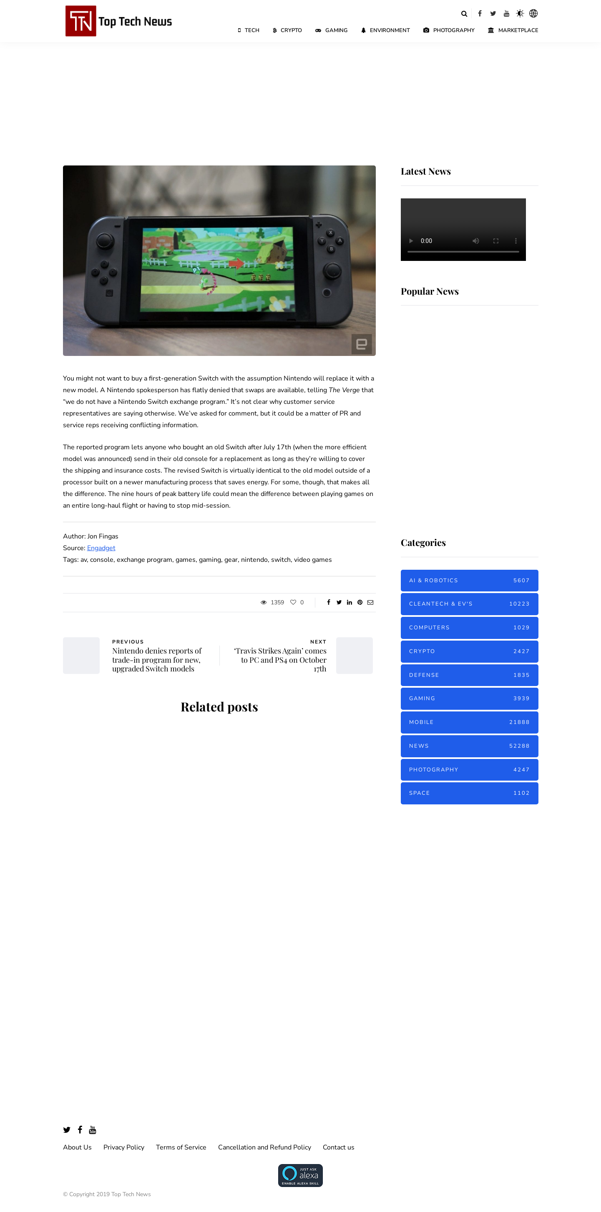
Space (469, 793)
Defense (469, 675)
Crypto (287, 30)
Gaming (331, 30)
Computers (469, 628)
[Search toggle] (465, 13)
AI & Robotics (469, 581)
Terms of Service (181, 1147)
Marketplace (513, 30)
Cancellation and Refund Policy (264, 1147)
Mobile (469, 722)
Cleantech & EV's (469, 604)
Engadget (101, 548)
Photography (449, 30)
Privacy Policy (123, 1147)
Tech (248, 30)
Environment (385, 30)
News (469, 746)
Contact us (339, 1147)
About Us (77, 1147)
